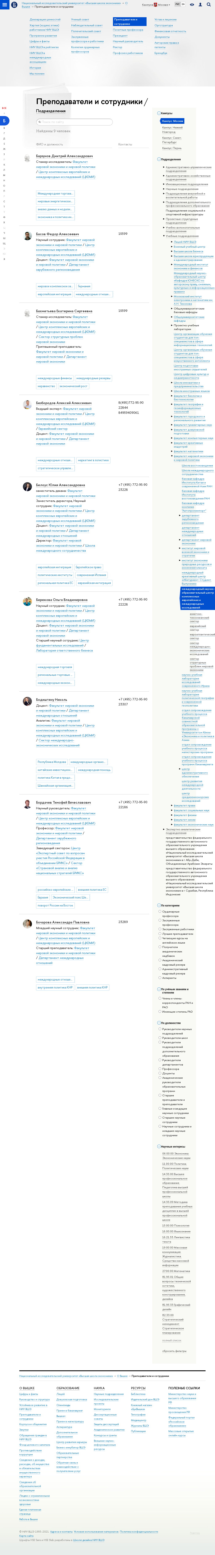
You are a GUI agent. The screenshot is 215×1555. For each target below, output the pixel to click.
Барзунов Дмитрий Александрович (64, 155)
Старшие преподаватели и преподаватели (172, 1099)
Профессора (169, 1069)
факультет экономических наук (194, 824)
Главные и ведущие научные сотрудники (174, 1111)
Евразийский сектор (53, 428)
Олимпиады (63, 1405)
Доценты (167, 1073)
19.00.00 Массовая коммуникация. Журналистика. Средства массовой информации (175, 1256)
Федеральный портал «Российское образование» (181, 1422)
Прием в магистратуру (70, 1421)
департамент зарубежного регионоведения (193, 519)
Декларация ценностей (45, 19)
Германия (84, 286)
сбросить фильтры (174, 1351)
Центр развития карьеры (71, 1442)
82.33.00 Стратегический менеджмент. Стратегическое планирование (173, 1323)
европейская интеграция (54, 294)
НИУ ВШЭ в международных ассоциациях (40, 57)
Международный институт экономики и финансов (191, 266)
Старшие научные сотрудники (172, 1120)
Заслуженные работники (176, 929)
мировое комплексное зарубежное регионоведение (56, 286)
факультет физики (185, 815)
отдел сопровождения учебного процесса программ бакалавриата (197, 760)
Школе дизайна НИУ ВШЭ (89, 1540)
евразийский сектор (198, 628)
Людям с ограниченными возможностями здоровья (34, 1500)
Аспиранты (167, 978)
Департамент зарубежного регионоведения (62, 267)
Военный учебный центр (189, 246)
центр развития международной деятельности (192, 784)
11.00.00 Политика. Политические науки (175, 1166)
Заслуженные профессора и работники (87, 39)
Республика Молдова (52, 762)
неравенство (46, 386)
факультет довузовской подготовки (189, 431)
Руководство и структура (34, 1399)
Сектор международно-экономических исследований (58, 742)
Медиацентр (138, 1420)
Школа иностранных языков (192, 391)
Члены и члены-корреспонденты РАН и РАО (176, 1002)
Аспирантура (64, 1427)
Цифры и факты (40, 41)
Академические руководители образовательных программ (172, 1084)
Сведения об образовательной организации (30, 1486)
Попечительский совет (86, 31)
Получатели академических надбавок (170, 951)
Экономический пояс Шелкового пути (71, 897)
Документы (162, 37)
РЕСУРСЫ (138, 1388)
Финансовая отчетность (170, 31)
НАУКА (99, 1388)
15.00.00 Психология (175, 1225)
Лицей (60, 1394)
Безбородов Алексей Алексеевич (64, 402)
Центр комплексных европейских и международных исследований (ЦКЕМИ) (65, 250)
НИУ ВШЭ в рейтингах (44, 47)
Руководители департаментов (171, 1062)
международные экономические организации (56, 683)
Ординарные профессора (169, 914)
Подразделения (51, 111)
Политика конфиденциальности (139, 1531)
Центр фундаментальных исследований (62, 643)
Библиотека (138, 1394)
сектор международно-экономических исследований (200, 648)
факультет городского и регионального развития (190, 418)
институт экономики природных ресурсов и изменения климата (197, 563)
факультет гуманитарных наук (193, 425)
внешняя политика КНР (92, 987)
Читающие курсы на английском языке (173, 940)
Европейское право (88, 567)
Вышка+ (61, 1416)
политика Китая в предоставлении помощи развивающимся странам (56, 777)
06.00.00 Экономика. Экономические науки (176, 1156)
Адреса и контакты (61, 1531)
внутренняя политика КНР (55, 987)
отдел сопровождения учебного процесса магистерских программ (197, 748)
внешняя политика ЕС (92, 890)
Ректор (117, 47)
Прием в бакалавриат (69, 1410)
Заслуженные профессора (169, 922)
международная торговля (55, 667)
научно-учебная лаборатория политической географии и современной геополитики (198, 698)
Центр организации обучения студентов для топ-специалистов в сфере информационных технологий (193, 339)
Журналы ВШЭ (140, 1425)
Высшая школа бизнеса (188, 251)
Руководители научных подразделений (175, 1031)
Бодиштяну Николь (51, 699)
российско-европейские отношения (56, 890)
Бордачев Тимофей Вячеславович (63, 802)
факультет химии (184, 819)
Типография (138, 1414)
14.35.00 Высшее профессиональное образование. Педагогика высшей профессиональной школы (175, 1185)
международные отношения (94, 294)
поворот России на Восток (55, 905)
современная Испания (91, 575)
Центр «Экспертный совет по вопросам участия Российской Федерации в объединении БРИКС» (60, 855)
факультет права (184, 805)
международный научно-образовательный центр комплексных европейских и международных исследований (198, 598)
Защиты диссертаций (106, 1424)
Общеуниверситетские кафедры (189, 318)
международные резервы (93, 378)
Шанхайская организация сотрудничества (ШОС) (56, 785)
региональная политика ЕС (55, 583)
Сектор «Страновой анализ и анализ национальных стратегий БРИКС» (60, 868)
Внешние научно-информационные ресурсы (105, 1445)
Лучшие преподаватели (176, 934)
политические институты (55, 575)
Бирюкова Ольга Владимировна (62, 599)
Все (4, 108)
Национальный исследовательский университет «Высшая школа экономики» (66, 1376)
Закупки (24, 1429)
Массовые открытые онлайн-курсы (181, 1433)
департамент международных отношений (192, 531)
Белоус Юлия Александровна (60, 484)
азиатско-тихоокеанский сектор (199, 617)
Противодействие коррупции (30, 1452)
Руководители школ (173, 1038)
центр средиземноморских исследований (195, 796)
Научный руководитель (128, 41)
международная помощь (94, 770)
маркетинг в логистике (93, 460)
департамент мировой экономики (196, 541)
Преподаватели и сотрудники (30, 1417)
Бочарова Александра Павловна (62, 922)
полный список (171, 1340)
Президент (120, 35)
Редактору (195, 1532)
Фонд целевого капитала (34, 1445)
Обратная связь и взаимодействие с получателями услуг (68, 1467)
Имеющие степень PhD (176, 1011)
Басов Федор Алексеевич (57, 233)
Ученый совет (80, 19)
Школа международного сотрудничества (198, 472)
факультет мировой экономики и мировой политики (193, 458)
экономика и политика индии (56, 217)
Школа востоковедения (197, 465)
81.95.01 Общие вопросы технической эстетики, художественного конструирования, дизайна (176, 1288)
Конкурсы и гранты (105, 1435)
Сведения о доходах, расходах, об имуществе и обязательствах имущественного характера (34, 1468)
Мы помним (37, 73)
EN (183, 4)
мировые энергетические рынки (56, 201)
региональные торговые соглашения (56, 675)
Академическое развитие (109, 1429)
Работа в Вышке (28, 1519)
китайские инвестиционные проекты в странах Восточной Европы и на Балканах (56, 770)
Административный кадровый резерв (173, 971)
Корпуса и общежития (33, 1424)
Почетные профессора (128, 29)
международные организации (89, 762)
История (35, 67)
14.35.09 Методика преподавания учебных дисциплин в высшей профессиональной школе (177, 1210)
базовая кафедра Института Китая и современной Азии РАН (197, 482)
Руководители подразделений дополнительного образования (172, 1048)
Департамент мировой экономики (61, 359)
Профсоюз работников (128, 53)
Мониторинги (102, 1409)
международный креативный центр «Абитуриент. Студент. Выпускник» (196, 578)
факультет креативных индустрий (188, 444)
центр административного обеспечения (195, 772)
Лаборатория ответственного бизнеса (64, 650)
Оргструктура (164, 25)
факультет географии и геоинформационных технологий (188, 407)
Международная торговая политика (56, 193)
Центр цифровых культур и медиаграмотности (191, 376)
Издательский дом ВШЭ (145, 1399)
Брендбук (161, 53)
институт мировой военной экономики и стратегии (195, 551)
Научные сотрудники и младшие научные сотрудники (175, 1130)
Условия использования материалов (96, 1531)
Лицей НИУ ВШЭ (185, 242)
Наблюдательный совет (87, 25)
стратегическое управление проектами (56, 468)
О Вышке (122, 1376)
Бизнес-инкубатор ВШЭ (70, 1447)
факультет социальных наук (191, 810)
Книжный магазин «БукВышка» (141, 1407)
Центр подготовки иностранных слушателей (190, 367)
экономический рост (74, 386)
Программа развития (43, 35)
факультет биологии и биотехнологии (188, 397)
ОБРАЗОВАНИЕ (67, 1388)
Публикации (138, 1431)
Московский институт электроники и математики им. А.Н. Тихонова (193, 300)
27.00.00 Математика (176, 1271)
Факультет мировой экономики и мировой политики (65, 164)
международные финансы (55, 378)
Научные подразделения (109, 1394)
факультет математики (188, 451)
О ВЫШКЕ (26, 1388)
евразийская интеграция (94, 583)
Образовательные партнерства (67, 1455)
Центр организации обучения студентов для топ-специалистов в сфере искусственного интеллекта (193, 355)
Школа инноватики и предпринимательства (188, 384)
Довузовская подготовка (71, 1399)
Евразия (43, 897)
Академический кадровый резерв (172, 962)
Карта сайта (26, 1536)
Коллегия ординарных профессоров (85, 49)
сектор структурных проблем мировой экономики (201, 664)
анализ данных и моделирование (56, 209)
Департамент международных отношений (62, 713)
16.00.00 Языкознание (176, 1231)
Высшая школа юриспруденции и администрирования (194, 258)
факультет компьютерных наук (193, 438)
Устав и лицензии (166, 19)
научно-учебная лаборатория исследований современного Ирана (196, 680)
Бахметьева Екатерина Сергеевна (64, 310)
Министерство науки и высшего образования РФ (182, 1398)
